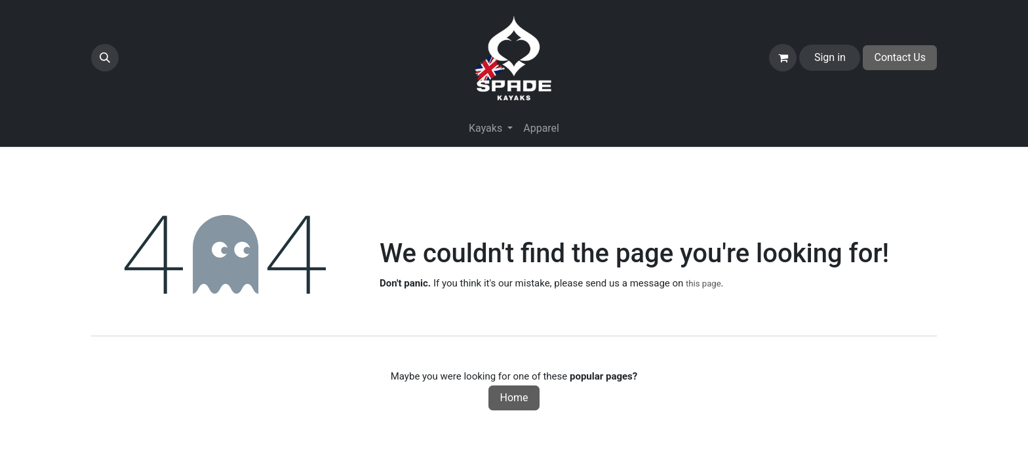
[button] (105, 57)
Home (514, 397)
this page (703, 283)
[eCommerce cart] (783, 57)
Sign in (830, 57)
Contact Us (900, 57)
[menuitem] (541, 128)
